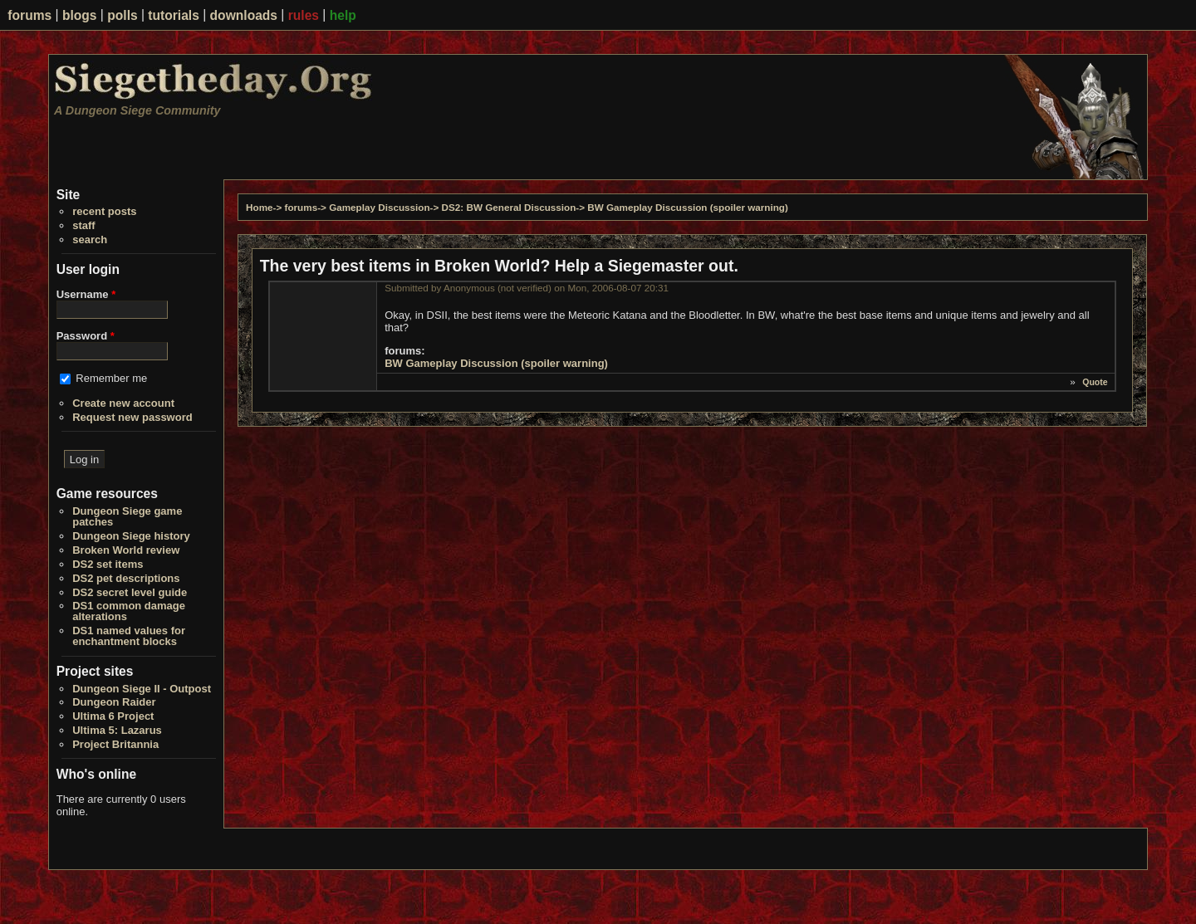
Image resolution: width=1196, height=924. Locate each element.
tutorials (173, 15)
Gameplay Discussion (379, 207)
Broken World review (125, 550)
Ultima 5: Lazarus (117, 730)
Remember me (111, 378)
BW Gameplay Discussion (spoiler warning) (687, 207)
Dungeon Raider (113, 702)
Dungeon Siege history (131, 536)
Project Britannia (115, 744)
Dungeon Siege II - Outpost (141, 688)
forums (29, 15)
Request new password (132, 417)
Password (85, 336)
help (343, 15)
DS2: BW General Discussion (509, 207)
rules (303, 15)
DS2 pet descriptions (125, 578)
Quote (1094, 382)
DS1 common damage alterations (128, 611)
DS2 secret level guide (129, 592)
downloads (243, 15)
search (89, 239)
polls (122, 15)
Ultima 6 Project (113, 716)
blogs (79, 15)
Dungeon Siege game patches (127, 516)
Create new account (123, 403)
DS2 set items (107, 564)
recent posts (104, 211)
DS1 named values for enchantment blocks (128, 636)
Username (86, 294)
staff (83, 225)
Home (259, 207)
